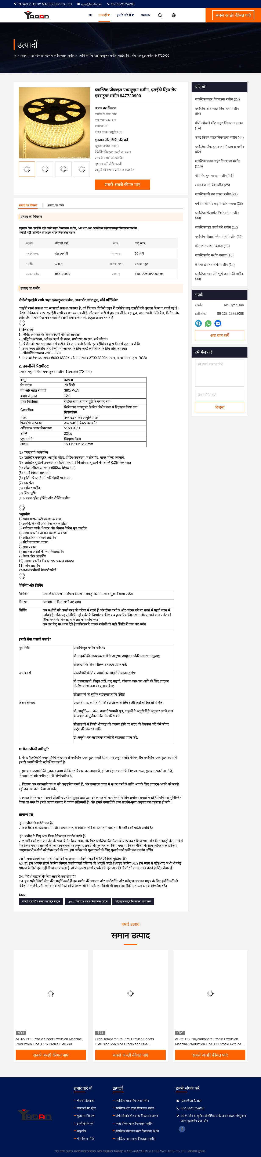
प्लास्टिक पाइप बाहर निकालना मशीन (136, 1138)
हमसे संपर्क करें (85, 1123)
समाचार (146, 15)
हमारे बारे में (126, 15)
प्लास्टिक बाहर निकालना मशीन (132, 1100)
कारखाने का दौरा (86, 1108)
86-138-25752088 (120, 4)
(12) (216, 227)
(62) (219, 149)
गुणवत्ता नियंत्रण (85, 1116)
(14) (219, 125)
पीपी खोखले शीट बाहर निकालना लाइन (137, 1116)
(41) (214, 175)
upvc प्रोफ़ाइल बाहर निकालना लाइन (88, 901)
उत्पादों (104, 15)
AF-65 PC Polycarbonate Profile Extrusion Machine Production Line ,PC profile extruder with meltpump (208, 1042)
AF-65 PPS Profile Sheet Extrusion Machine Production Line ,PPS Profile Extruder (49, 1041)
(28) (212, 185)
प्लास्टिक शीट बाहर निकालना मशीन (135, 1108)
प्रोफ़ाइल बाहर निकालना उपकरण (133, 901)
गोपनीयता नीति (85, 1138)
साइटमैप (81, 1131)
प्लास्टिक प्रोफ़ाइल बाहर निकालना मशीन (53, 55)
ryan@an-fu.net (89, 4)
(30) (217, 215)
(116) (217, 163)
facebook (182, 1129)
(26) (219, 236)
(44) (219, 137)
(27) (217, 99)
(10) (214, 255)
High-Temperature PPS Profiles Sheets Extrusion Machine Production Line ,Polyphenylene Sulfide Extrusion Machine (127, 1042)
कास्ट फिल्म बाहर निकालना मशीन (134, 1123)
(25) (219, 203)
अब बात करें (219, 335)
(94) (217, 111)
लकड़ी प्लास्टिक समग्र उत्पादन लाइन (41, 901)
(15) (212, 246)
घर (90, 15)
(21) (216, 194)
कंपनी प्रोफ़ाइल (85, 1100)
